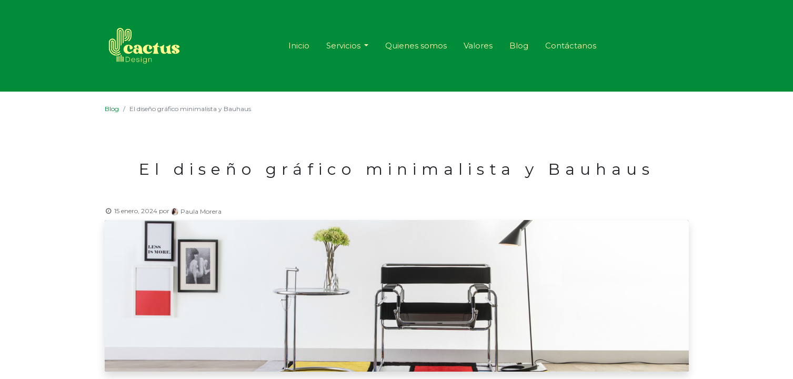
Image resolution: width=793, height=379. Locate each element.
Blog (112, 109)
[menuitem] (299, 46)
